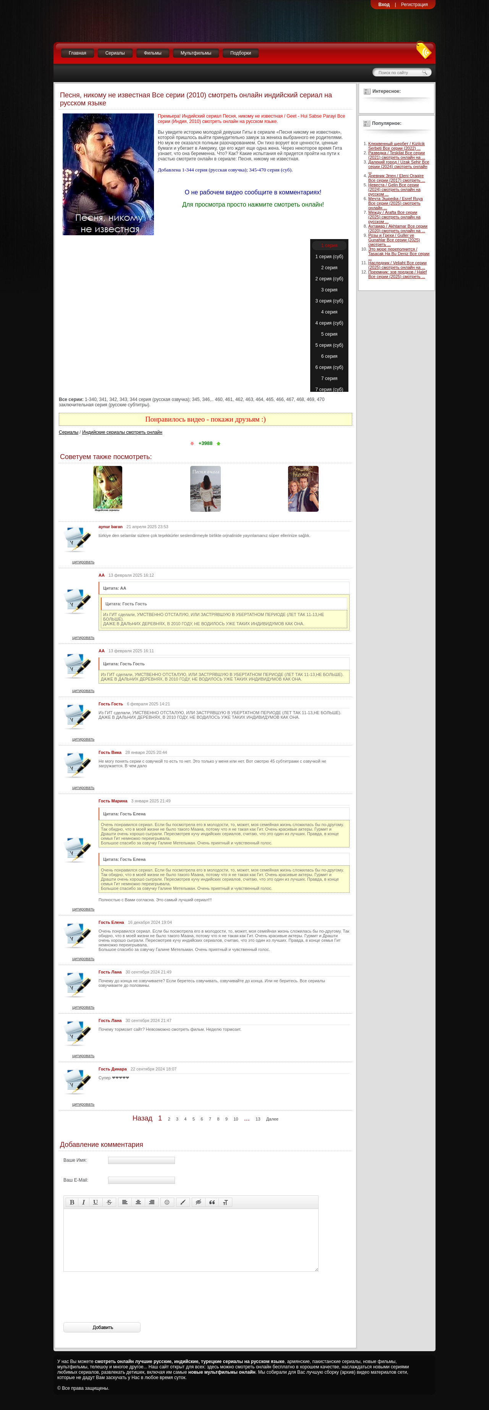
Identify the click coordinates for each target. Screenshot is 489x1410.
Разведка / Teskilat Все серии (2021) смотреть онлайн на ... (396, 155)
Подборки (240, 53)
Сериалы (115, 53)
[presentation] (121, 1308)
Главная (77, 53)
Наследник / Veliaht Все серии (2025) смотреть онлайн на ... (397, 265)
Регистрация (414, 4)
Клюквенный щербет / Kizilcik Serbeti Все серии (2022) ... (396, 145)
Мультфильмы (196, 53)
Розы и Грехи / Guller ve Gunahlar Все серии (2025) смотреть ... (394, 240)
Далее (272, 1119)
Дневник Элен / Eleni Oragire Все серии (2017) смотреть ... (396, 178)
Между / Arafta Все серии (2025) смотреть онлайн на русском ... (394, 217)
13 (258, 1119)
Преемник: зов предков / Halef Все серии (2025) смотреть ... (397, 274)
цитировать (83, 561)
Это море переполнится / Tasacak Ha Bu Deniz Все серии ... (398, 253)
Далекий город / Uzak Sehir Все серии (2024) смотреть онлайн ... (398, 166)
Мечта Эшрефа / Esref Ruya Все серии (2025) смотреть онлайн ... (395, 203)
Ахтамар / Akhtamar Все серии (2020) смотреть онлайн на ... (397, 228)
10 (235, 1119)
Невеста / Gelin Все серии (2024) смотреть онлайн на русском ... (394, 189)
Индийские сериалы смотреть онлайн (122, 432)
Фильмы (153, 53)
